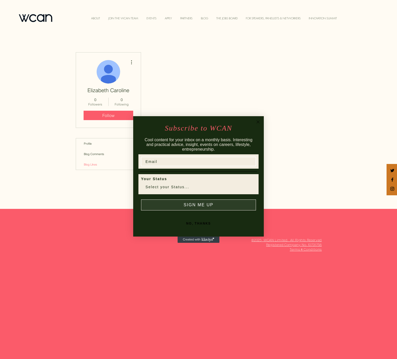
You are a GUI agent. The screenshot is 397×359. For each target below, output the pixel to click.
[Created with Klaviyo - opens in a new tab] (198, 240)
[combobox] (196, 187)
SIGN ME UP (198, 205)
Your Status (154, 179)
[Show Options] (251, 187)
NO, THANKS (198, 223)
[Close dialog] (258, 122)
